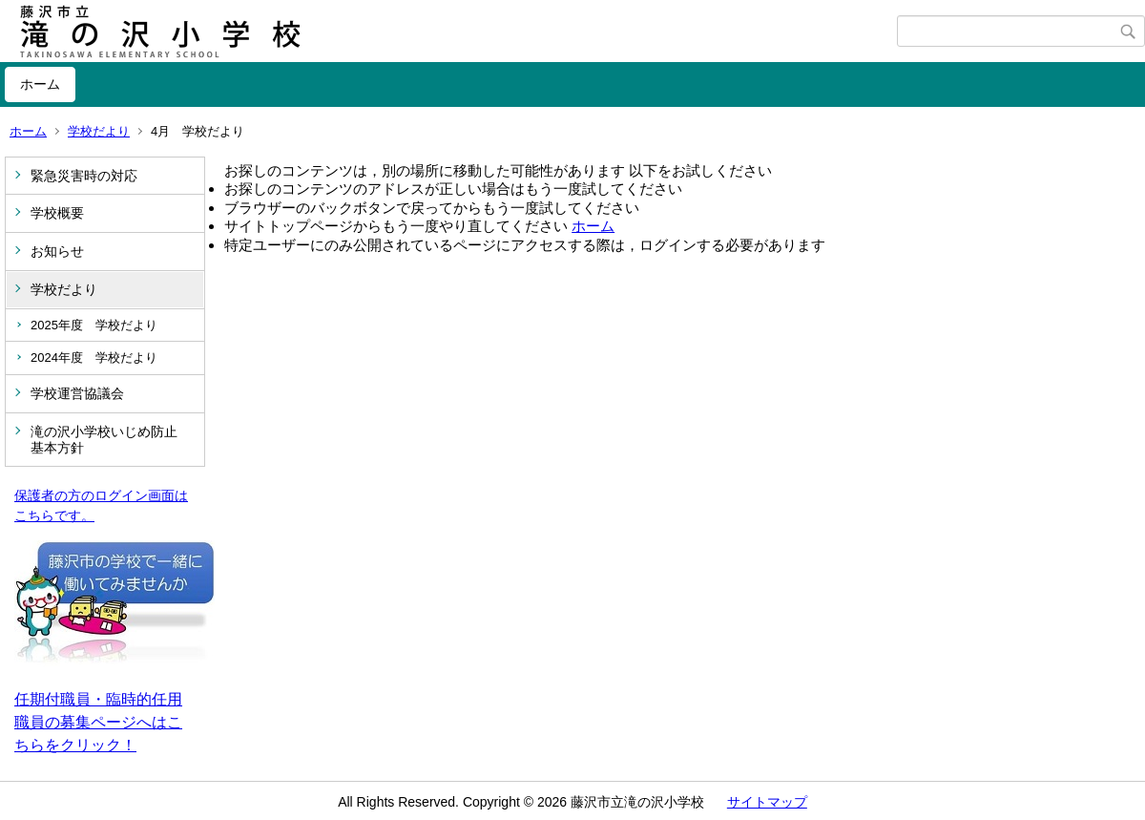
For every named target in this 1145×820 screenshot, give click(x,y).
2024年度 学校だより (94, 357)
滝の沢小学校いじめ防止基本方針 (104, 439)
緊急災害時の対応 (84, 175)
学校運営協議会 (77, 393)
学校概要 (57, 213)
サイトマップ (767, 801)
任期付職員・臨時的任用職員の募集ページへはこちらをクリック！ (98, 722)
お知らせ (57, 251)
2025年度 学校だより (94, 325)
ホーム (40, 84)
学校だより (99, 131)
